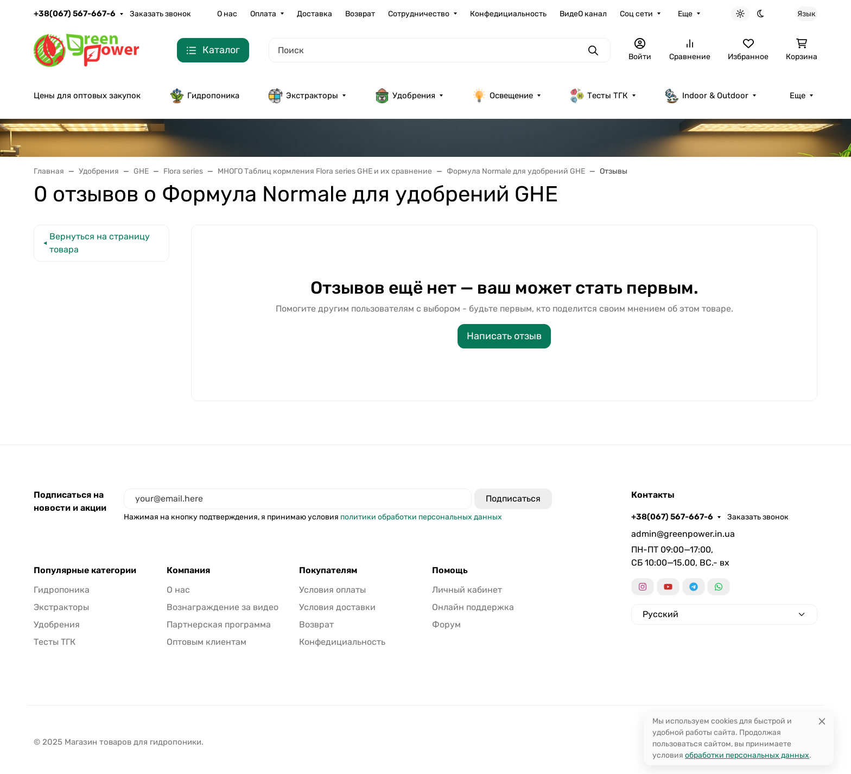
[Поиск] (440, 50)
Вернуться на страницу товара (99, 243)
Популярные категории (85, 570)
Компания (188, 570)
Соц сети (636, 13)
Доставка (314, 13)
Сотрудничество (418, 13)
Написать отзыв (504, 336)
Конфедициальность (508, 13)
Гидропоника (204, 95)
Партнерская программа (219, 624)
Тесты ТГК (599, 95)
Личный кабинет (467, 590)
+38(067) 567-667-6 (75, 13)
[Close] (822, 721)
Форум (446, 624)
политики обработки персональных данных (421, 517)
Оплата (263, 13)
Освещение (502, 95)
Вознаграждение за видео (222, 607)
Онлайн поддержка (473, 607)
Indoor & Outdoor (706, 95)
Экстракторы (303, 95)
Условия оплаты (332, 590)
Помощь (450, 570)
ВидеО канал (583, 13)
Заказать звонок (160, 13)
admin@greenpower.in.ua (683, 534)
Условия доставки (337, 607)
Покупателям (328, 570)
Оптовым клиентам (206, 642)
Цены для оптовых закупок (87, 95)
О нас (227, 13)
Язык (806, 13)
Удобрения (405, 95)
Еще (685, 13)
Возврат (360, 13)
